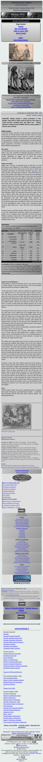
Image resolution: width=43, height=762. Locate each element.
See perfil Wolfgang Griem (21, 747)
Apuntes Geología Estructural (13, 638)
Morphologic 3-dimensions (12, 716)
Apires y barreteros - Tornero (11, 507)
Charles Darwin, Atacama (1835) (22, 545)
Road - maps (7, 714)
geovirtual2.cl (6, 731)
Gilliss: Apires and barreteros (11, 501)
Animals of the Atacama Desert (13, 708)
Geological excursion (10, 656)
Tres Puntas (22, 531)
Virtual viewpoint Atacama (21, 573)
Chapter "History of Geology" (22, 520)
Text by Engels (21, 33)
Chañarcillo (22, 530)
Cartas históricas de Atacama (22, 561)
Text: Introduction (20, 29)
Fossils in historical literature (13, 664)
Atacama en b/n (9, 712)
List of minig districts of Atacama (22, 526)
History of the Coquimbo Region (14, 680)
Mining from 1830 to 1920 (22, 525)
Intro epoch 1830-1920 (9, 485)
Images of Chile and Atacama (13, 672)
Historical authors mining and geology (15, 666)
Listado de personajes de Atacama (22, 562)
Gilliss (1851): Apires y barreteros (20, 102)
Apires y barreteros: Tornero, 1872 (21, 107)
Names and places (9, 684)
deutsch (34, 115)
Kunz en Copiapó (22, 548)
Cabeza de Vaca (22, 537)
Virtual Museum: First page (12, 654)
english (40, 115)
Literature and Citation (11, 646)
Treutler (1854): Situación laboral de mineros (21, 103)
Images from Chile (9, 688)
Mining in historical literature (13, 662)
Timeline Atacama (22, 555)
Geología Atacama (21, 570)
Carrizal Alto (22, 533)
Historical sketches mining (22, 519)
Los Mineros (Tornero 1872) (11, 505)
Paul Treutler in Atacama (22, 544)
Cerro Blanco (22, 534)
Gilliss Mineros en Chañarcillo (22, 551)
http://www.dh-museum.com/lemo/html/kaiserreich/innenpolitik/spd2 (20, 467)
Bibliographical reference (8, 439)
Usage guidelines (33, 752)
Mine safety (6, 495)
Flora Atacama (8, 706)
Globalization (6, 497)
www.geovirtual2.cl (22, 629)
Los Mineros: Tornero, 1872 (21, 105)
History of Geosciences (22, 515)
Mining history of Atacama (22, 523)
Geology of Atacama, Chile (12, 702)
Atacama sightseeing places (12, 696)
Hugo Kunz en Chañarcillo (22, 550)
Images (20, 26)
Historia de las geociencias (22, 522)
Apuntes (6, 634)
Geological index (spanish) (12, 648)
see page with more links (12, 595)
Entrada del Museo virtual (17, 731)
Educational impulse (8, 493)
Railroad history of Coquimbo (13, 682)
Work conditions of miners (10, 503)
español (28, 115)
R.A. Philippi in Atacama (22, 542)
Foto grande (24, 97)
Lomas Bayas (22, 536)
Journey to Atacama (10, 694)
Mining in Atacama (22, 528)
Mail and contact (22, 745)
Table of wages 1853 (21, 31)
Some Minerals (8, 658)
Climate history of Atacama (12, 718)
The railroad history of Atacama (22, 558)
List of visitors (22, 541)
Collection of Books (15, 720)
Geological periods (9, 644)
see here (34, 171)
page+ (21, 38)
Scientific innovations (9, 489)
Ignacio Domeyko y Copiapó (22, 547)
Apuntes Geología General (12, 636)
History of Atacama (22, 473)
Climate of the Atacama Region (22, 572)
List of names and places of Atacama (15, 722)
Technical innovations (9, 487)
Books (5, 720)
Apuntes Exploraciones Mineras (13, 642)
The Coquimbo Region (10, 678)
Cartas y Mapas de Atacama (22, 559)
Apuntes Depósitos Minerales (13, 640)
